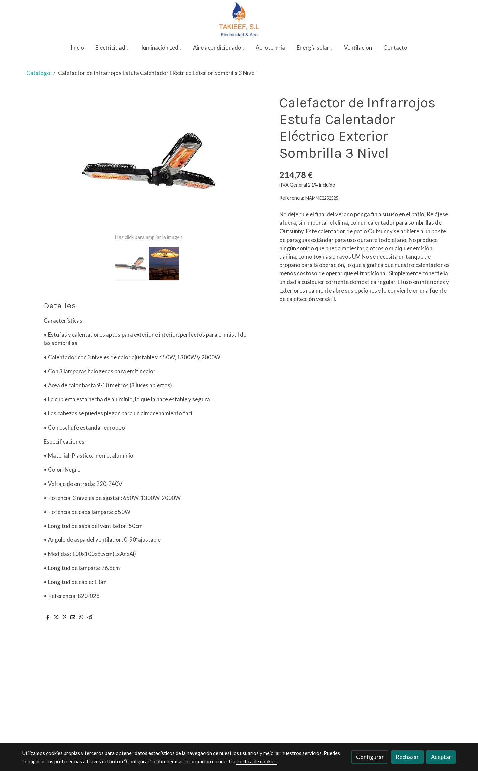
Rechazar (407, 756)
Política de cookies (256, 761)
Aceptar (441, 756)
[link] (239, 19)
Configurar (370, 756)
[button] (112, 48)
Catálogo (38, 72)
